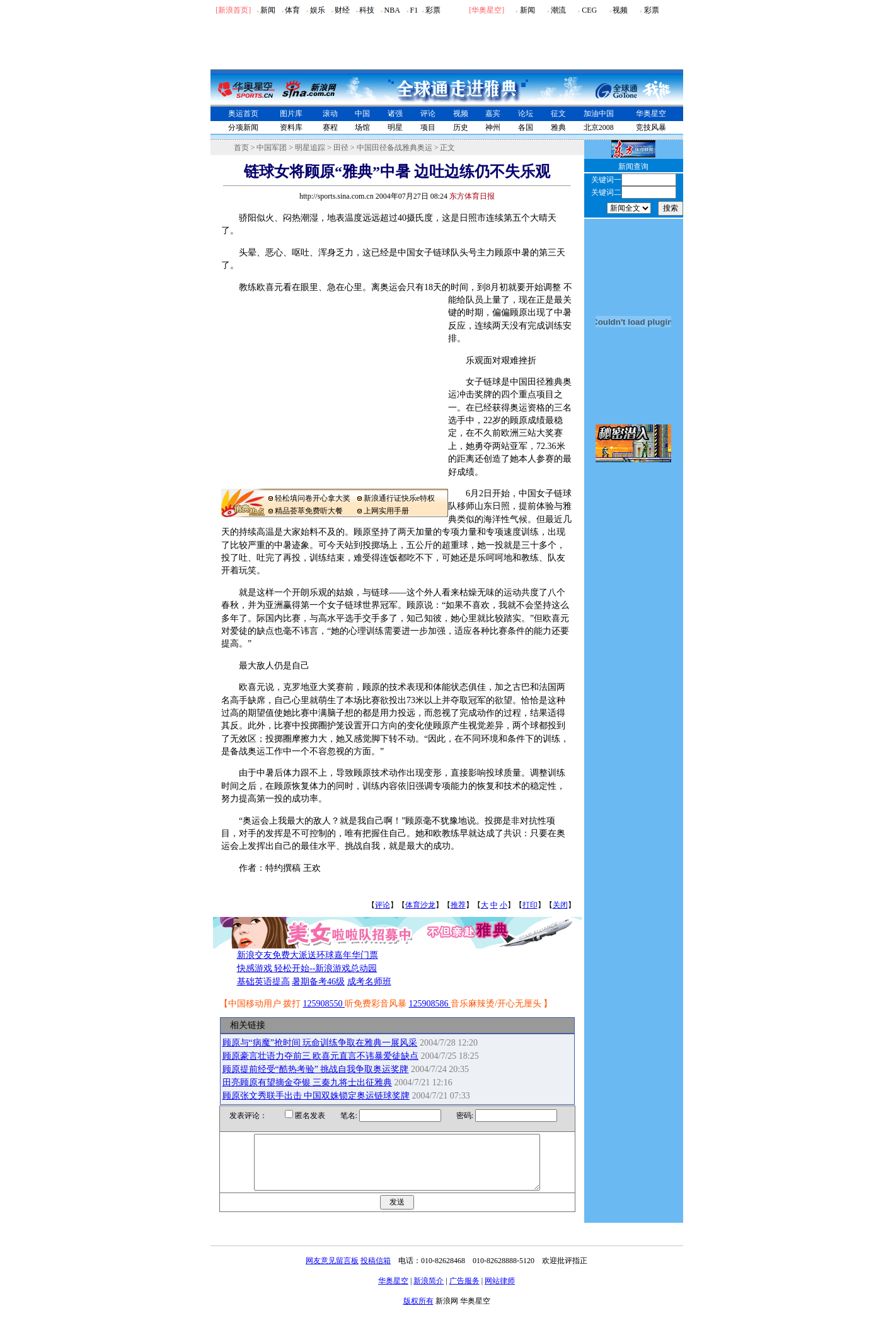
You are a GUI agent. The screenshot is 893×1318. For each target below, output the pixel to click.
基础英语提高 (263, 981)
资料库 (291, 127)
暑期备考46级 (318, 981)
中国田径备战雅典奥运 (394, 147)
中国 (362, 113)
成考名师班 (369, 981)
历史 (460, 127)
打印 (530, 905)
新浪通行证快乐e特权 (399, 498)
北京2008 (599, 127)
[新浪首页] (233, 10)
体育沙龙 (420, 905)
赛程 (330, 127)
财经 (342, 10)
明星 (395, 127)
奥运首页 (243, 113)
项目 (427, 127)
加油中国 (599, 113)
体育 (292, 10)
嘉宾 (492, 113)
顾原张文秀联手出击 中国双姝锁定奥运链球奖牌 (316, 1095)
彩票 (433, 10)
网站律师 (500, 1292)
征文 (558, 113)
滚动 (330, 113)
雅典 (558, 127)
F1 (414, 10)
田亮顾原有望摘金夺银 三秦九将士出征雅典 (307, 1082)
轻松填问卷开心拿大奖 (312, 498)
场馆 (362, 127)
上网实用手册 (386, 510)
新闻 (267, 10)
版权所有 (418, 1312)
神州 (492, 127)
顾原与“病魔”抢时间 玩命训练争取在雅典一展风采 (320, 1042)
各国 (525, 127)
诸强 (395, 113)
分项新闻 (243, 127)
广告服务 (464, 1292)
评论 (427, 113)
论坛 (525, 113)
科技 (366, 10)
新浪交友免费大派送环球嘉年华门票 (307, 955)
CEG (589, 10)
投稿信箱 (375, 1272)
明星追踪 (310, 147)
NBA (392, 10)
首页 (241, 147)
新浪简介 (428, 1292)
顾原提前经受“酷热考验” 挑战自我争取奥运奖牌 (315, 1069)
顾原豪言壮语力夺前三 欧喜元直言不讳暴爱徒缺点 (320, 1056)
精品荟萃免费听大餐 (309, 510)
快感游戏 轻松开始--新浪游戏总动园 (307, 968)
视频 (620, 10)
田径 (341, 147)
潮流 (558, 10)
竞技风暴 (651, 127)
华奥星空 (486, 10)
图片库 (291, 113)
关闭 (560, 905)
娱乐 (317, 10)
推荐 (458, 905)
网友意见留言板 (332, 1272)
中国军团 (271, 147)
